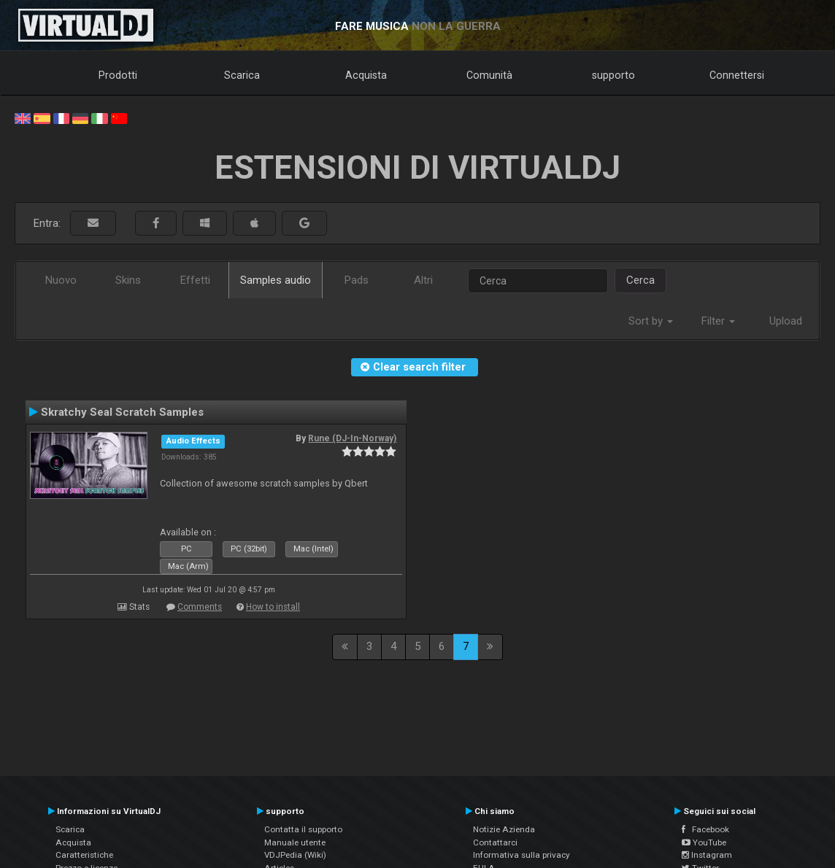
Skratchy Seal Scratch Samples (122, 412)
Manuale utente (295, 842)
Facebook (705, 829)
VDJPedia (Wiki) (295, 855)
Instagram (707, 855)
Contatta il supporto (303, 829)
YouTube (704, 842)
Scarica (242, 75)
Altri (423, 280)
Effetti (195, 280)
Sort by (650, 321)
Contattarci (495, 842)
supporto (613, 75)
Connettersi (736, 75)
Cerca (640, 280)
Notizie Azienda (504, 829)
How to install (273, 607)
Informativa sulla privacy (521, 855)
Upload (785, 321)
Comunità (489, 75)
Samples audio (275, 280)
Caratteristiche (84, 855)
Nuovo (61, 280)
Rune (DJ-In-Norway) (352, 438)
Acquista (366, 75)
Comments (199, 607)
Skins (128, 280)
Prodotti (118, 75)
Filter (718, 321)
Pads (357, 280)
